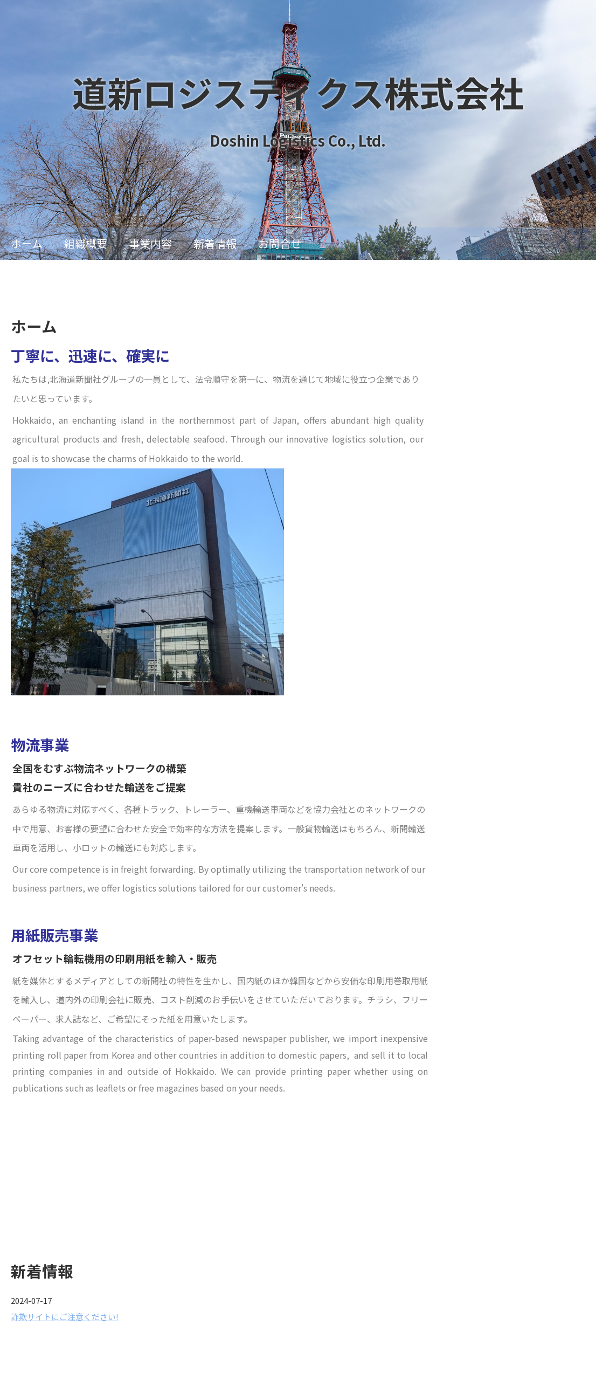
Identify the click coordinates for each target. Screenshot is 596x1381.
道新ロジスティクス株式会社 (298, 92)
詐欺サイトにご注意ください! (65, 1316)
